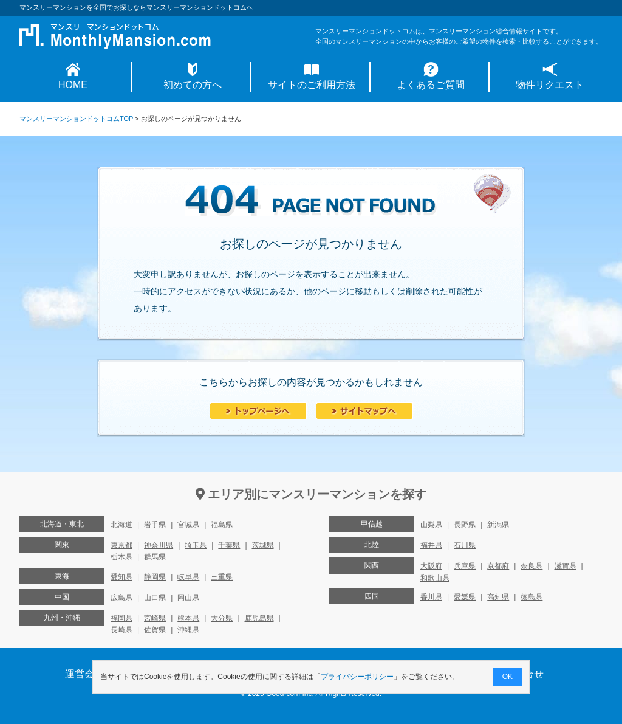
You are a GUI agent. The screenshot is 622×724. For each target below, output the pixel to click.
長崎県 (121, 630)
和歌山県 (434, 578)
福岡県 (121, 618)
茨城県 (263, 545)
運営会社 (84, 674)
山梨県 (431, 524)
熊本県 (188, 618)
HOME (72, 85)
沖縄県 (188, 630)
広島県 (121, 597)
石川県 (465, 545)
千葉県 (229, 545)
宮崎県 (155, 618)
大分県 (222, 618)
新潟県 (498, 524)
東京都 (121, 545)
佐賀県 (155, 630)
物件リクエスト (550, 85)
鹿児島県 (259, 618)
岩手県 (155, 524)
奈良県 (531, 566)
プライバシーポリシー (357, 676)
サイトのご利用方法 (311, 85)
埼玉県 (196, 545)
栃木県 (121, 557)
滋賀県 (565, 566)
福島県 (222, 524)
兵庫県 (465, 566)
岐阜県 (188, 577)
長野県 (465, 524)
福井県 (431, 545)
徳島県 (531, 597)
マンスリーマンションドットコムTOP (76, 118)
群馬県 (155, 557)
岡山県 (188, 597)
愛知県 (121, 577)
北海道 (121, 524)
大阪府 (431, 566)
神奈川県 (158, 545)
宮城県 (188, 524)
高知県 (498, 597)
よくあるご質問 (431, 85)
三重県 (222, 577)
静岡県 (155, 577)
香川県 (431, 597)
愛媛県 (465, 597)
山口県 (155, 597)
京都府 (498, 566)
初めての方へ (192, 85)
